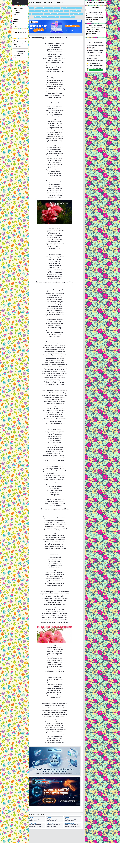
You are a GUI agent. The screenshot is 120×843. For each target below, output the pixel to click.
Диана (93, 33)
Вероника (97, 31)
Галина (97, 29)
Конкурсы (20, 21)
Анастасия (93, 27)
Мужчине (19, 43)
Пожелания (20, 12)
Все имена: (89, 21)
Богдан (101, 17)
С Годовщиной (21, 55)
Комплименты (21, 17)
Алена (98, 27)
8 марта (51, 2)
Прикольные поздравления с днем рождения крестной (73, 819)
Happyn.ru (24, 2)
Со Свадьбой (21, 58)
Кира (93, 29)
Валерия (88, 33)
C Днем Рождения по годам (95, 2)
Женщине (25, 43)
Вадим (93, 19)
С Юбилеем (95, 7)
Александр (89, 17)
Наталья (88, 29)
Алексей (100, 16)
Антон (88, 14)
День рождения (65, 2)
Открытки (20, 14)
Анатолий (94, 16)
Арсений (95, 17)
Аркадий (88, 16)
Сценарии (20, 19)
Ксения (102, 27)
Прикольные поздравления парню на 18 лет (57, 819)
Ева (93, 31)
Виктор (88, 19)
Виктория (89, 31)
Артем (92, 14)
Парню (19, 44)
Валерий (97, 19)
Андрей (100, 14)
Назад (79, 803)
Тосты (19, 24)
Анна (87, 27)
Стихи (19, 26)
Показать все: (21, 46)
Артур (96, 14)
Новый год (38, 2)
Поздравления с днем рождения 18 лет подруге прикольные (42, 819)
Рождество (45, 2)
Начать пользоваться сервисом (96, 69)
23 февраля (57, 2)
